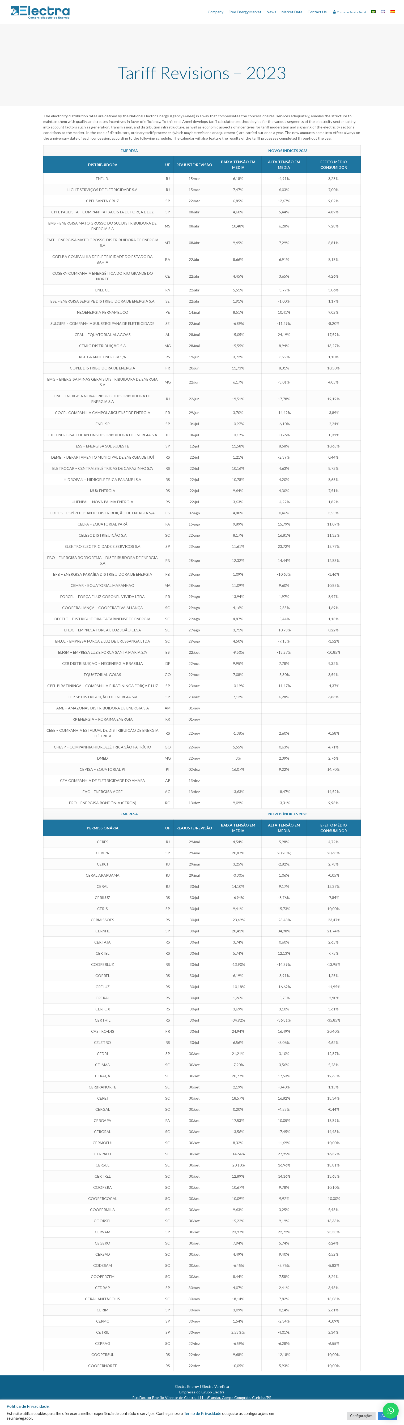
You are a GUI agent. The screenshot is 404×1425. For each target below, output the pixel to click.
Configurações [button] (361, 1416)
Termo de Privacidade (202, 1413)
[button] (391, 1411)
